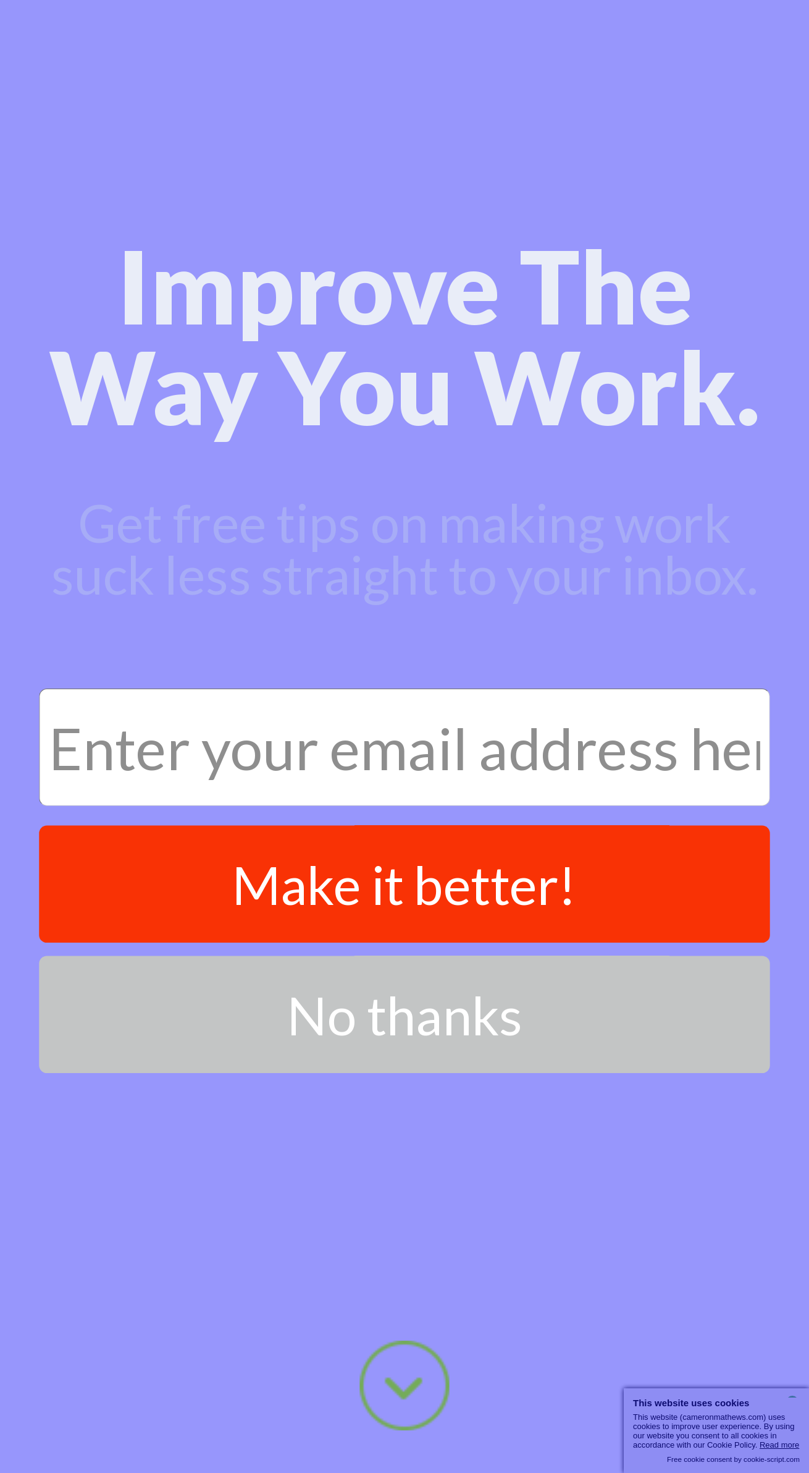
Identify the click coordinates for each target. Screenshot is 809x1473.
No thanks (404, 1014)
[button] (404, 336)
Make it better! (404, 883)
